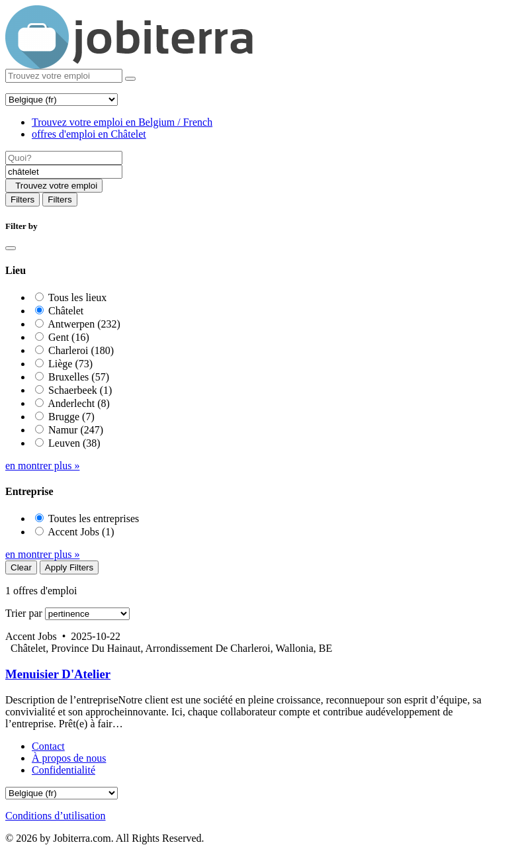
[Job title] (63, 158)
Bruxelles (78, 376)
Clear (21, 567)
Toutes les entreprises (94, 518)
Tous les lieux (77, 297)
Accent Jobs (81, 531)
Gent (68, 337)
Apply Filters (69, 567)
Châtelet (65, 310)
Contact (48, 746)
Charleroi (81, 350)
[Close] (10, 248)
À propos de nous (69, 758)
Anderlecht (79, 403)
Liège (70, 363)
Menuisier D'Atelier (57, 674)
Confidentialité (63, 770)
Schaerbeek (80, 390)
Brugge (71, 416)
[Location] (63, 172)
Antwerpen (84, 324)
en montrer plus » (42, 465)
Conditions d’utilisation (55, 815)
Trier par (23, 613)
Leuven (74, 443)
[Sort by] (87, 614)
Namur (75, 429)
